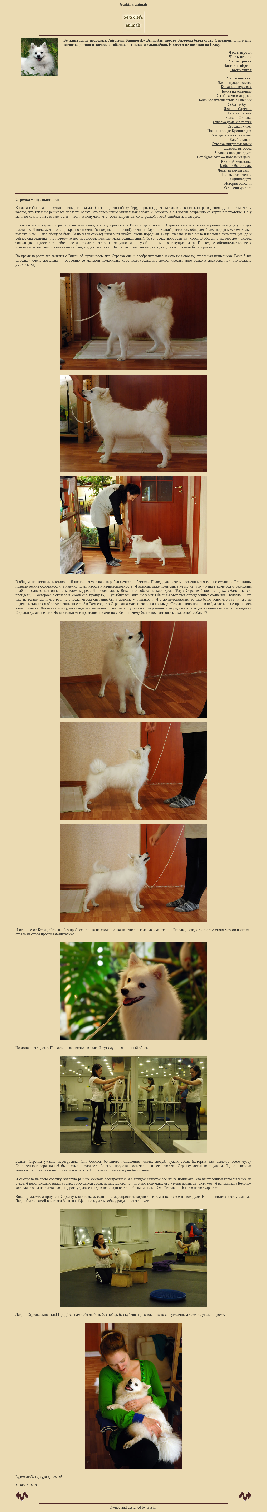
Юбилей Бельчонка (236, 161)
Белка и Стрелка (238, 118)
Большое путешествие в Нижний (225, 100)
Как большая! (241, 139)
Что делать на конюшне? (232, 135)
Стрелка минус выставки (231, 144)
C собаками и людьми (234, 96)
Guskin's (127, 4)
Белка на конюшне (237, 91)
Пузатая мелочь (239, 113)
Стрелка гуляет (239, 126)
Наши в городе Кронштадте (229, 131)
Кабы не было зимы (236, 166)
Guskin (152, 1507)
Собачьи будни (240, 104)
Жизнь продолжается (235, 82)
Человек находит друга (233, 153)
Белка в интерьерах (236, 87)
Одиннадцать (241, 179)
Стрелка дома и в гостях (232, 122)
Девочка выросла (237, 148)
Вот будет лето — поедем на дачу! (224, 157)
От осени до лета (237, 188)
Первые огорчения (237, 175)
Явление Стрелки (238, 109)
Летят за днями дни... (234, 170)
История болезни (238, 183)
